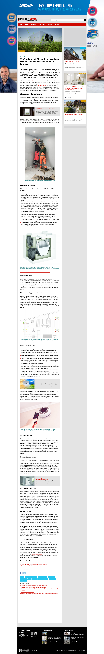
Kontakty (56, 650)
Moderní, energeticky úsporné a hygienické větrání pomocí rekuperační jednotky (39, 593)
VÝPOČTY (50, 25)
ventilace (34, 578)
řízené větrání (51, 576)
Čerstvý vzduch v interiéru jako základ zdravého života (33, 587)
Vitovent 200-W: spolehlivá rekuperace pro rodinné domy (34, 585)
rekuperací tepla (35, 80)
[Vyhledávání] (67, 20)
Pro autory (61, 650)
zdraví (22, 576)
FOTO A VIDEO (42, 25)
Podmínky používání (81, 650)
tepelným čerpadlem (37, 554)
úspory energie (52, 578)
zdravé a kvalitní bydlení (42, 578)
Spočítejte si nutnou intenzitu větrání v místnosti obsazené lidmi (35, 272)
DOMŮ (21, 25)
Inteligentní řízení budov (25, 578)
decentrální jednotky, (42, 85)
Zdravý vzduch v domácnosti (27, 592)
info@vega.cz (33, 636)
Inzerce (65, 650)
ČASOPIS (57, 25)
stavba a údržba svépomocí (31, 576)
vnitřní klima (23, 580)
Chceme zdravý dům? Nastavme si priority (31, 566)
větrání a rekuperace (42, 576)
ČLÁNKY (27, 25)
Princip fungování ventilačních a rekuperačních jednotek (34, 564)
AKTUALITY (33, 25)
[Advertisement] (40, 608)
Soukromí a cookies (72, 650)
